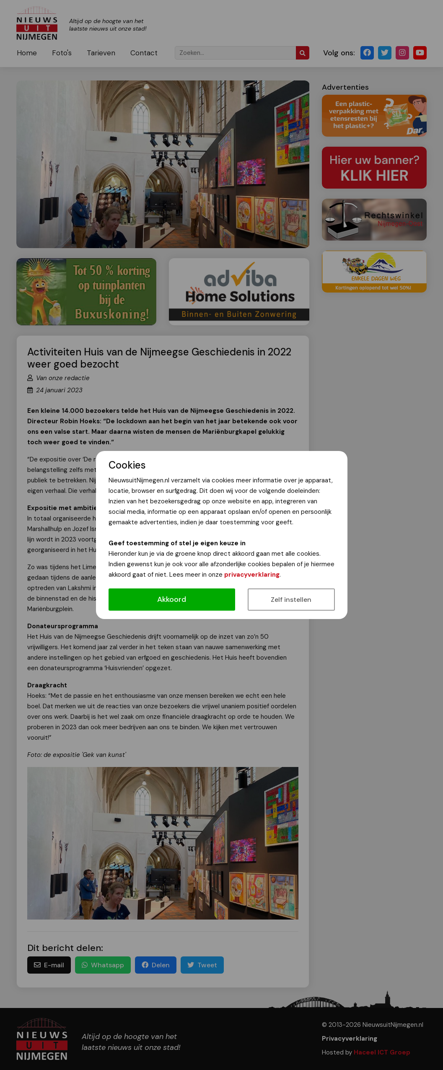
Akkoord (171, 599)
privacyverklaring (252, 574)
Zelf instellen (291, 599)
